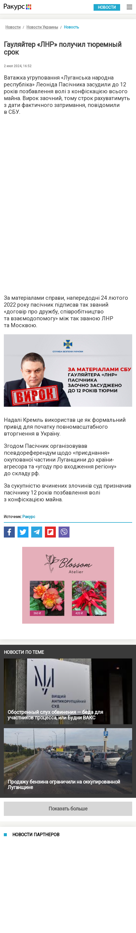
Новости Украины (42, 27)
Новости (107, 7)
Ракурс (28, 516)
